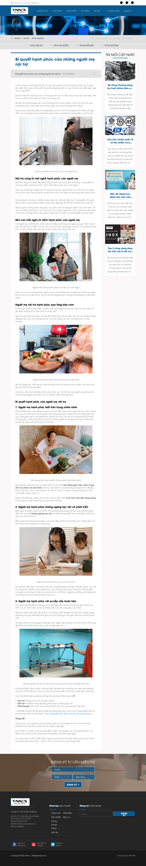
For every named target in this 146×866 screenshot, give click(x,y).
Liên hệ (127, 11)
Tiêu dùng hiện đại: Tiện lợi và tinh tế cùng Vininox (68, 713)
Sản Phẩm (71, 11)
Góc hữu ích (35, 45)
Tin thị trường (110, 45)
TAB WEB (132, 855)
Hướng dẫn (113, 11)
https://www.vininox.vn (26, 823)
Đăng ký (73, 784)
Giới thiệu (57, 11)
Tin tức (97, 11)
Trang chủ (42, 11)
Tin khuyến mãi (85, 45)
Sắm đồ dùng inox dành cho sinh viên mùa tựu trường (120, 196)
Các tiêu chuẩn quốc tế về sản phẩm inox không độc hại (120, 142)
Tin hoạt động (60, 45)
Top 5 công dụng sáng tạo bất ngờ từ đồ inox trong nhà (120, 251)
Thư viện (85, 11)
